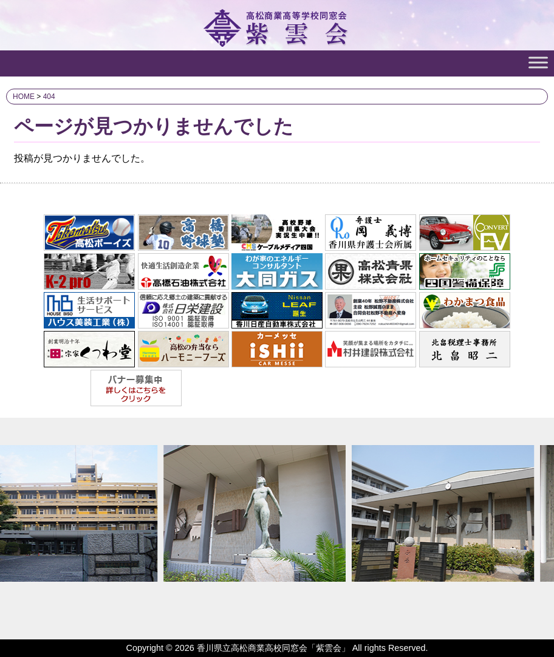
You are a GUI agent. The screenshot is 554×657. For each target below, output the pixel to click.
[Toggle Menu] (538, 62)
